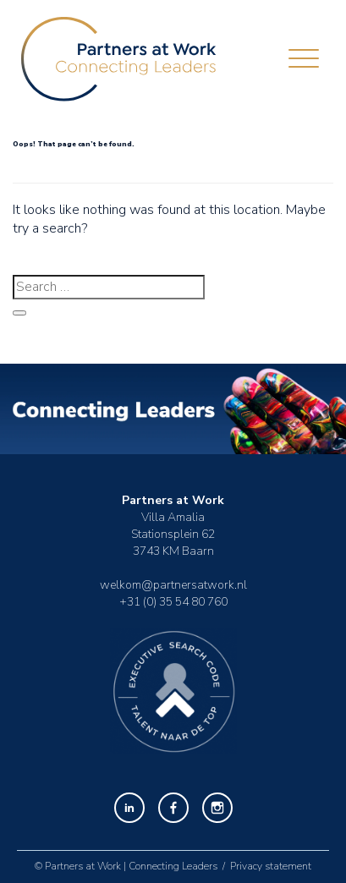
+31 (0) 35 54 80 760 (173, 602)
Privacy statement (270, 866)
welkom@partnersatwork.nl (173, 585)
